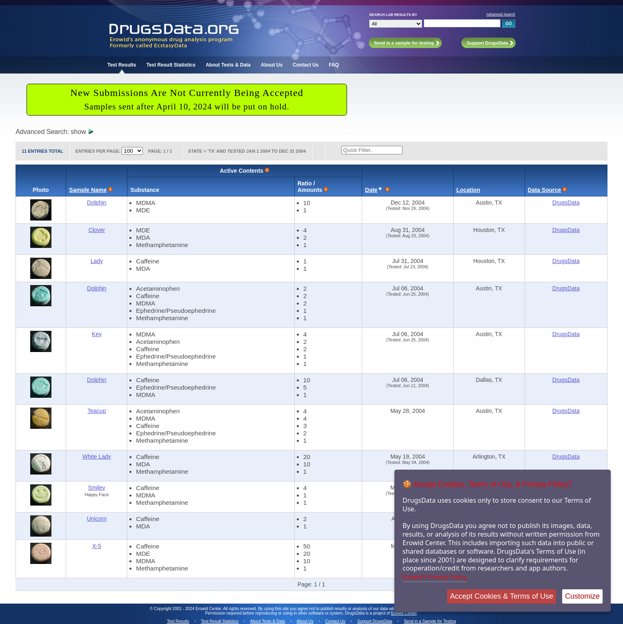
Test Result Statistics (170, 65)
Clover (97, 230)
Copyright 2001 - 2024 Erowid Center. (188, 608)
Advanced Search (500, 14)
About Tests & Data (228, 65)
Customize (582, 596)
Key (97, 334)
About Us (272, 65)
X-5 (96, 546)
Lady (97, 261)
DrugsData (566, 202)
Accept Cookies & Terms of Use (501, 596)
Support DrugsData (374, 621)
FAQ (334, 65)
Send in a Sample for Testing (430, 621)
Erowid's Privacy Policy (435, 577)
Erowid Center (404, 613)
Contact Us (305, 65)
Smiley (96, 487)
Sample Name (88, 190)
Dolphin (96, 202)
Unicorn (97, 518)
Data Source (544, 190)
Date (371, 190)
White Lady (96, 456)
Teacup (96, 411)
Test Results (121, 65)
